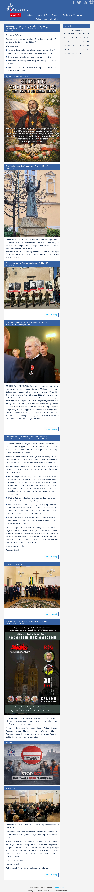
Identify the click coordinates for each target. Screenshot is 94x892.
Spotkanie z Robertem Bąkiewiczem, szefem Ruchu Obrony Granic (27, 622)
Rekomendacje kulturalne (47, 19)
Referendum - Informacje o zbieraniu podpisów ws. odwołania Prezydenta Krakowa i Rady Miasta (27, 437)
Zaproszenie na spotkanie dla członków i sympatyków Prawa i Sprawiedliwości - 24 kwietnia (27, 28)
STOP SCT (10, 742)
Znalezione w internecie (73, 15)
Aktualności (15, 15)
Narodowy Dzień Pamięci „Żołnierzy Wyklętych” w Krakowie (27, 264)
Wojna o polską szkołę (47, 15)
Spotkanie (10, 788)
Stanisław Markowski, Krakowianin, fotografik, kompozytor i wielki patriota (27, 323)
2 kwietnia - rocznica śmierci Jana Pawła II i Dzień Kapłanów (27, 167)
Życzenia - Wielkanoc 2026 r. (18, 76)
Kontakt (29, 15)
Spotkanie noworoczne (16, 564)
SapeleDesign (58, 887)
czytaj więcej (51, 314)
